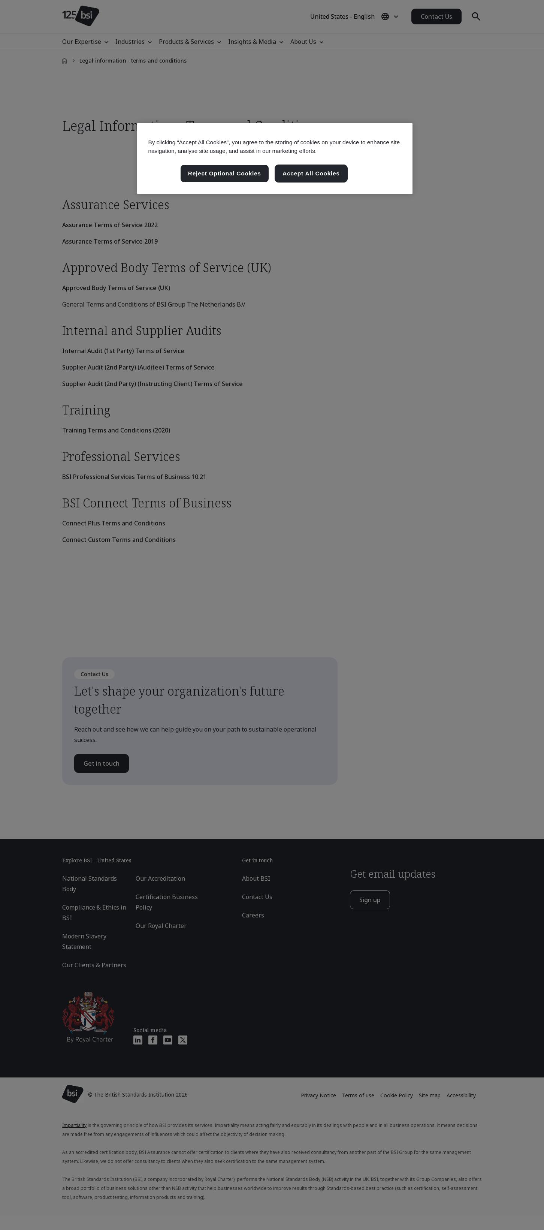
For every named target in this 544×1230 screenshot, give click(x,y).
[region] (274, 158)
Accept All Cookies (311, 173)
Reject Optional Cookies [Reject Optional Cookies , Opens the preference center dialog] (224, 173)
